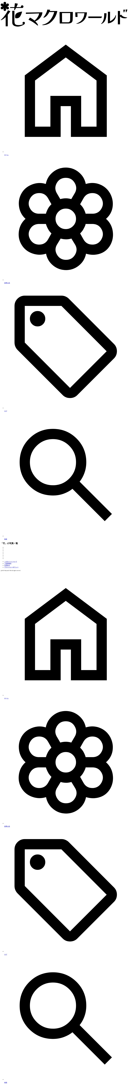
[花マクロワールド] (64, 25)
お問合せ (7, 565)
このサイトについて (10, 561)
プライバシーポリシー (11, 567)
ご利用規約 (7, 563)
